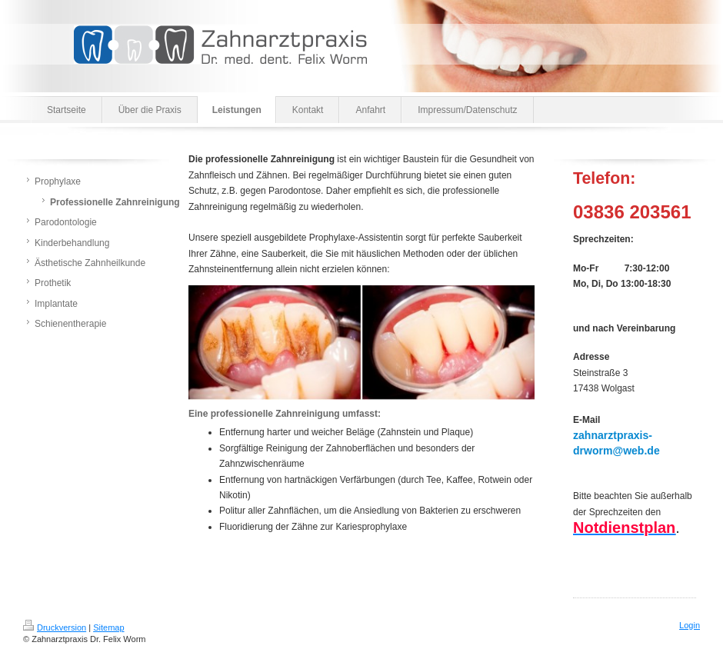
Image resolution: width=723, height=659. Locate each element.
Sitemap (108, 627)
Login (689, 625)
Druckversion (54, 627)
